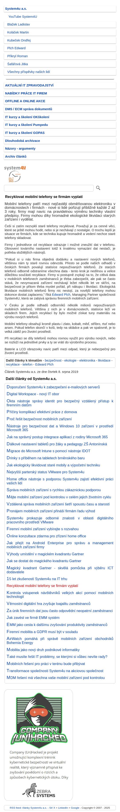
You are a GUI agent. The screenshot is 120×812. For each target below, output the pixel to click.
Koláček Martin (18, 32)
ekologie (70, 360)
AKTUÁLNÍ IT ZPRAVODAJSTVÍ (29, 85)
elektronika (87, 360)
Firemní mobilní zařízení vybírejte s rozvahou (43, 529)
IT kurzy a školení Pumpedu (26, 125)
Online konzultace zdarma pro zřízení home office (46, 536)
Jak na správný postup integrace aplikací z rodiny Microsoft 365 (57, 437)
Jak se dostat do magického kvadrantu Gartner (44, 561)
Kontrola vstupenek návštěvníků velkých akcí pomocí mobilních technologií (60, 595)
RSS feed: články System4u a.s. (28, 807)
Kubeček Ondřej (19, 40)
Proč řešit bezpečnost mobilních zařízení (39, 419)
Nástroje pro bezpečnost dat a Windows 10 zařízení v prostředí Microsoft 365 (60, 428)
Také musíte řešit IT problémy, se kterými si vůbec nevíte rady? (57, 657)
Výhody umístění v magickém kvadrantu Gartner (45, 554)
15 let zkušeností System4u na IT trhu (37, 579)
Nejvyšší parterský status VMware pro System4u (45, 472)
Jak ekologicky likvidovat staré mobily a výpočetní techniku (53, 465)
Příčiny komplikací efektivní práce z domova (42, 412)
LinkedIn (63, 807)
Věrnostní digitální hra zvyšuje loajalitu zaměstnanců (48, 604)
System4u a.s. (16, 8)
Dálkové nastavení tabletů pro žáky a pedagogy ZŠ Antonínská (57, 444)
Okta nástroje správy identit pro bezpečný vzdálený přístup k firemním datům (60, 403)
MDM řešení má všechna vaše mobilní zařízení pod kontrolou (56, 678)
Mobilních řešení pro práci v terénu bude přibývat (46, 664)
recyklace (13, 364)
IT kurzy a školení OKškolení (27, 117)
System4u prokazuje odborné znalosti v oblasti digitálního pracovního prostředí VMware (60, 520)
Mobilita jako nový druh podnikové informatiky (43, 650)
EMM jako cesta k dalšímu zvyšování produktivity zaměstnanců (57, 625)
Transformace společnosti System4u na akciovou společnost (55, 671)
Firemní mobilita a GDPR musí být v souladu (42, 632)
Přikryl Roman (17, 56)
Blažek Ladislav (18, 24)
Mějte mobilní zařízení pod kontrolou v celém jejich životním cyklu (59, 497)
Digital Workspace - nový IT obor (33, 394)
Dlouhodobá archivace (22, 141)
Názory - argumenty (20, 148)
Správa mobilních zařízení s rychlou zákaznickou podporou (54, 490)
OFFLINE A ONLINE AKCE (25, 101)
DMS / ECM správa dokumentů (28, 109)
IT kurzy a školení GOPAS (25, 133)
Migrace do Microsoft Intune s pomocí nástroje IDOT (48, 451)
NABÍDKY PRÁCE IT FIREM (26, 93)
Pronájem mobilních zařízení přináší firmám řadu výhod (51, 511)
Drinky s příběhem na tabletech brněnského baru (46, 458)
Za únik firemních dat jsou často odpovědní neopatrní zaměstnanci (60, 611)
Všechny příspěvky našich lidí (28, 72)
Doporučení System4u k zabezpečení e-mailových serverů (53, 387)
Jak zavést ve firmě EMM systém (33, 618)
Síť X (52, 807)
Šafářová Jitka (17, 64)
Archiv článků (16, 156)
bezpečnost (53, 360)
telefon (27, 364)
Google (75, 807)
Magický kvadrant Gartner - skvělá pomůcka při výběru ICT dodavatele (60, 570)
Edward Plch (61, 294)
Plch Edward (16, 48)
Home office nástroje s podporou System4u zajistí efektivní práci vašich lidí (60, 481)
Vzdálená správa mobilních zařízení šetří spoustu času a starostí (58, 504)
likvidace (104, 360)
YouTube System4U (22, 16)
